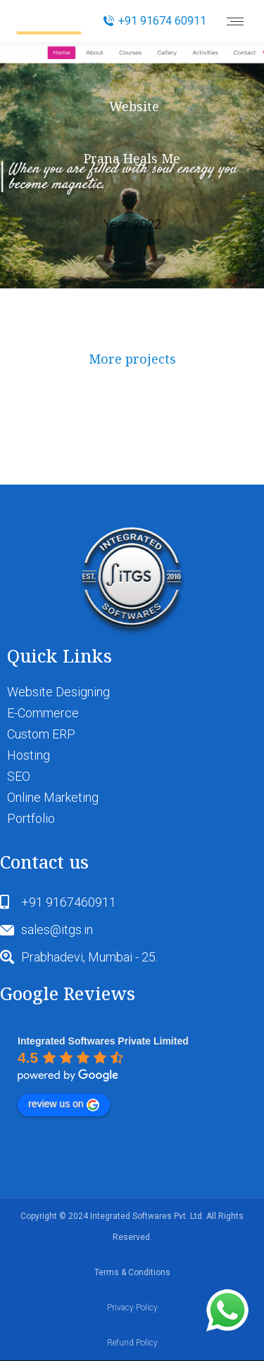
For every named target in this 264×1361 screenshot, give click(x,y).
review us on (63, 1104)
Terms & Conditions (132, 1272)
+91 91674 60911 (154, 20)
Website (134, 106)
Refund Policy (132, 1343)
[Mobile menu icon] (235, 21)
